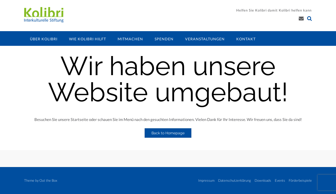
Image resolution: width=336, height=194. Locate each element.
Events (280, 180)
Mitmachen (130, 39)
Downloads (263, 180)
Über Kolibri (43, 39)
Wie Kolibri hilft (87, 39)
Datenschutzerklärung (234, 180)
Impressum (206, 180)
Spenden (164, 39)
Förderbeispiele (300, 180)
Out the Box (48, 180)
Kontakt (246, 39)
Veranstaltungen (205, 39)
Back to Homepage (168, 133)
